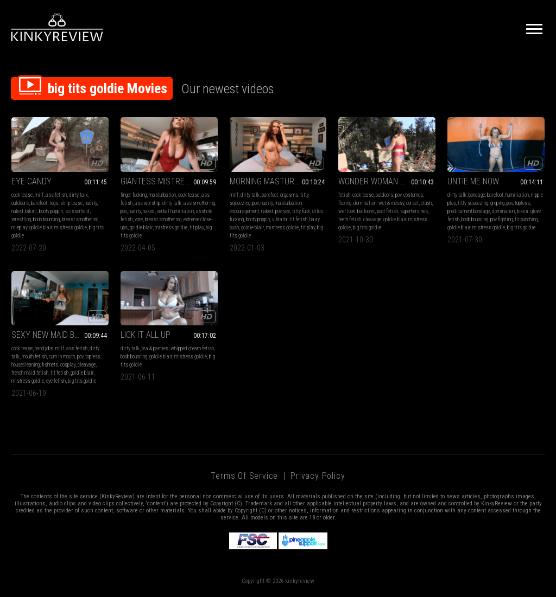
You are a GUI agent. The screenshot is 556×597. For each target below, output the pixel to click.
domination (364, 203)
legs (53, 203)
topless (522, 203)
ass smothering (199, 203)
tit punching (526, 219)
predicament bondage (468, 211)
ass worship (147, 203)
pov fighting (501, 219)
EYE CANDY (31, 181)
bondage (477, 195)
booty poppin (51, 211)
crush (426, 203)
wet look (346, 211)
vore (139, 219)
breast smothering (80, 219)
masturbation (162, 195)
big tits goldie (367, 227)
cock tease (22, 195)
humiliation (517, 195)
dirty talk (78, 195)
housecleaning (25, 365)
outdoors (20, 203)
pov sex (282, 211)
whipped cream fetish (192, 348)
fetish (344, 195)
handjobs (44, 348)
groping (497, 203)
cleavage (372, 219)
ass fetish (56, 195)
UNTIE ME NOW (473, 181)
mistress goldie (70, 227)
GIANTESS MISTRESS (157, 181)
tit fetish (298, 219)
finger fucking (134, 195)
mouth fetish (34, 357)
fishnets (50, 365)
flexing (344, 203)
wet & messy (391, 203)
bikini (31, 211)
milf (39, 195)
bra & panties (155, 348)
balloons (366, 211)
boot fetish (387, 211)
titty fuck (301, 211)
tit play (196, 227)
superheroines (414, 211)
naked (17, 211)
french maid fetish (29, 373)
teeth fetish (349, 219)
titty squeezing (473, 203)
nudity (91, 203)
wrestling (21, 219)
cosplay (67, 365)
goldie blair (40, 227)
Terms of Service (244, 476)
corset (412, 203)
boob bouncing (46, 219)
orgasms (289, 195)
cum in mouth (62, 357)
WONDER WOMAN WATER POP (386, 181)
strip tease (71, 203)
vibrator (279, 219)
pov (124, 211)
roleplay (19, 227)
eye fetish (56, 381)
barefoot (39, 203)
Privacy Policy (317, 476)
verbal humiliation (175, 211)
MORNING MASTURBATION (274, 181)
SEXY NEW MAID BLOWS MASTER (60, 335)
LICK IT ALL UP (145, 335)
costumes (413, 195)
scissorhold (77, 211)
